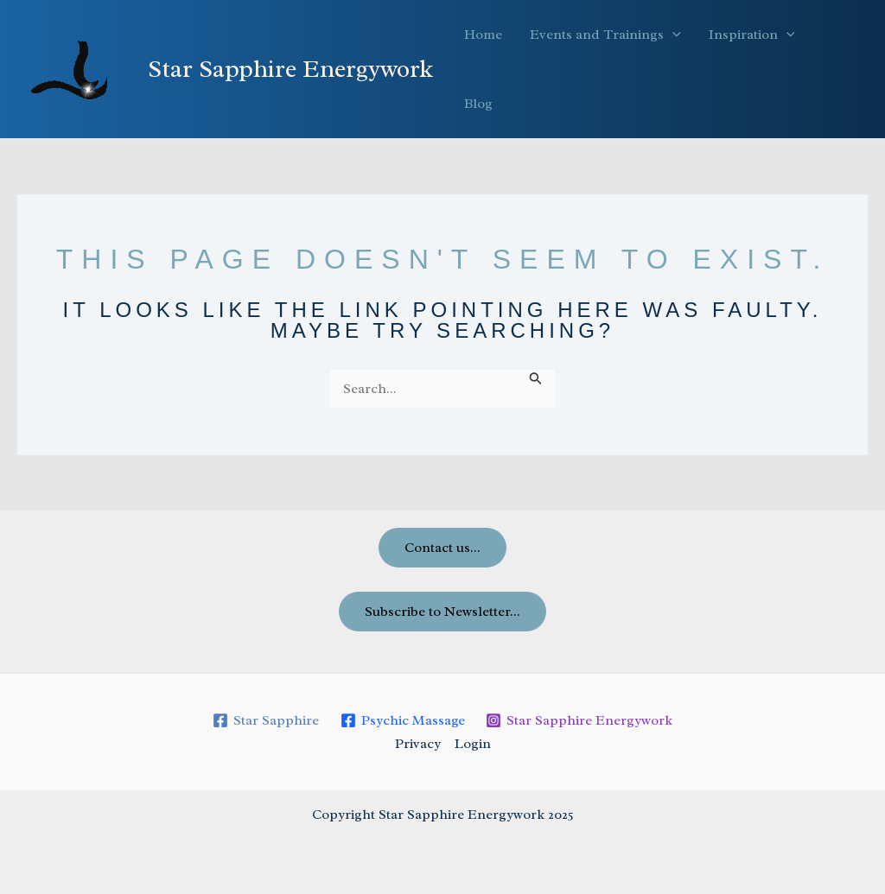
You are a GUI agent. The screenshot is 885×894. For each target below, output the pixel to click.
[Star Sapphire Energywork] (579, 720)
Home (483, 34)
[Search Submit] (536, 378)
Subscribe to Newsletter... (442, 611)
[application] (672, 34)
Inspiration (752, 34)
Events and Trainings (605, 34)
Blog (478, 103)
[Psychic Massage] (402, 720)
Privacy (418, 744)
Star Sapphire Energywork (290, 69)
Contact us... (442, 547)
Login (473, 744)
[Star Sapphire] (265, 720)
